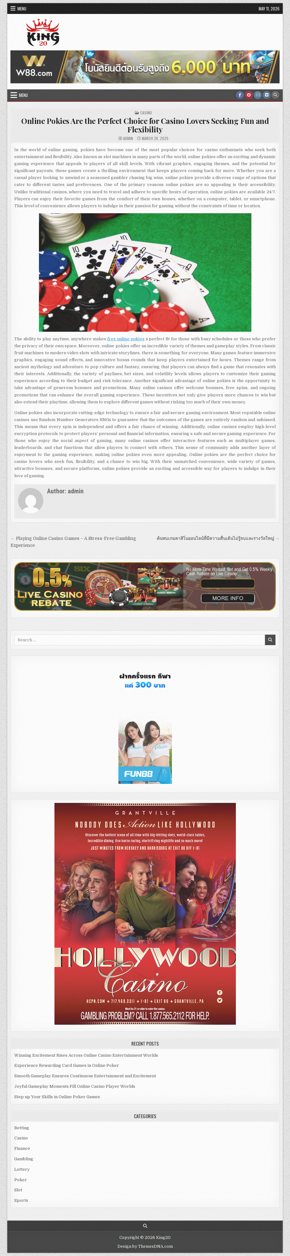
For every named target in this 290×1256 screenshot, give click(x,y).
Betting (21, 1127)
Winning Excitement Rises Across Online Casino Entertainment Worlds (86, 1055)
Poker (20, 1179)
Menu (21, 8)
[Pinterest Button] (249, 95)
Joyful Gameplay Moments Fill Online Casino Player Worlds (74, 1086)
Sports (21, 1200)
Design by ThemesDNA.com (145, 1246)
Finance (22, 1148)
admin (128, 138)
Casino (146, 112)
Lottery (22, 1169)
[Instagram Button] (258, 95)
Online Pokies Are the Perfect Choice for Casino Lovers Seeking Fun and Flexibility (145, 125)
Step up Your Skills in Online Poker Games (57, 1096)
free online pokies (125, 338)
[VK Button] (266, 95)
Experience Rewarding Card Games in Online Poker (66, 1065)
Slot (18, 1190)
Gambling (23, 1159)
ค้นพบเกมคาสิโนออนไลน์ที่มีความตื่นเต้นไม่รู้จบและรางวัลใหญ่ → (218, 538)
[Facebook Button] (240, 95)
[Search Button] (275, 95)
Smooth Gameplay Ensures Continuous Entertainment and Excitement (85, 1075)
